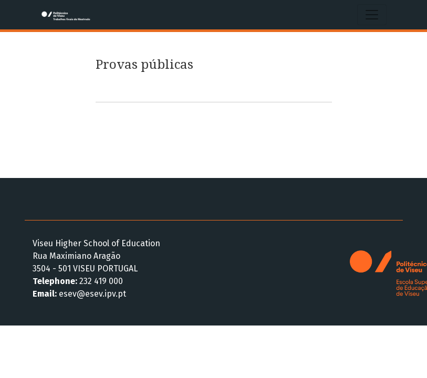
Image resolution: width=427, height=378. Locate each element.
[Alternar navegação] (372, 14)
